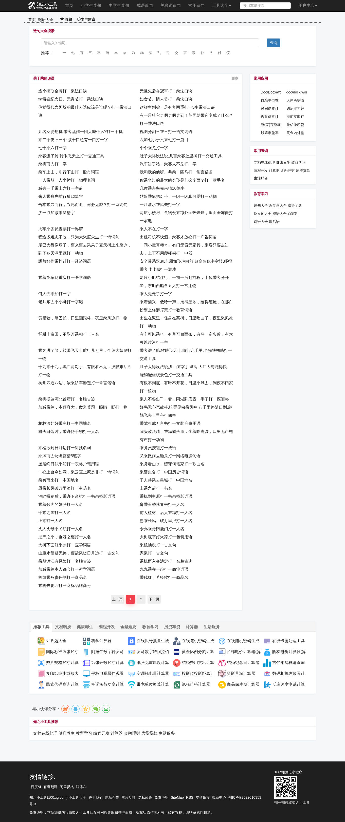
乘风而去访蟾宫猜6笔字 (59, 456)
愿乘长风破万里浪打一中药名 (64, 488)
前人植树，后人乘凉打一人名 (166, 512)
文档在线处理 (264, 162)
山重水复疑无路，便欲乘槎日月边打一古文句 (78, 553)
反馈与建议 (85, 19)
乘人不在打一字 (154, 229)
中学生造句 (119, 5)
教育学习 (298, 162)
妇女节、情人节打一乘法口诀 (166, 99)
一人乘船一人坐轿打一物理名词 (66, 180)
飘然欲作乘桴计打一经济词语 (64, 261)
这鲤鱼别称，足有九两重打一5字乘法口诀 (177, 107)
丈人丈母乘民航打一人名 (60, 529)
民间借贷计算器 (270, 108)
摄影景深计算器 (241, 673)
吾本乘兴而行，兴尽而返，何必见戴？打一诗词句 (83, 204)
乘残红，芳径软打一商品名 (164, 577)
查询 (273, 43)
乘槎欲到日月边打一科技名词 (64, 448)
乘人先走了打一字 (156, 294)
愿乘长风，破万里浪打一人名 (166, 521)
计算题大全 (56, 641)
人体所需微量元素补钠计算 (295, 100)
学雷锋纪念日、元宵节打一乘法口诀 (70, 99)
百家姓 (293, 214)
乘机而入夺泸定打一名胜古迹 (166, 561)
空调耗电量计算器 (153, 673)
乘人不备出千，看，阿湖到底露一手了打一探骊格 (184, 399)
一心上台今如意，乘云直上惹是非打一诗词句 (78, 472)
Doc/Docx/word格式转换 (271, 92)
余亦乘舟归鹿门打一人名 (162, 529)
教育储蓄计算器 (270, 116)
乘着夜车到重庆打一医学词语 (64, 277)
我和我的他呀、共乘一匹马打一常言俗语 (176, 172)
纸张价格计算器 (196, 684)
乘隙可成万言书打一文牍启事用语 (170, 423)
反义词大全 (262, 214)
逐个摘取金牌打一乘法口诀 (62, 91)
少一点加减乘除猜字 (56, 213)
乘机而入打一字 (52, 164)
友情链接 (203, 797)
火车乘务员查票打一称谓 (60, 229)
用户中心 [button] (307, 5)
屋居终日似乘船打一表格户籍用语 (68, 464)
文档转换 (63, 627)
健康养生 (283, 162)
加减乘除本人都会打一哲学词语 (66, 569)
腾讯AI (81, 787)
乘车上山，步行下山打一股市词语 (68, 172)
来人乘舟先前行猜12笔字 (60, 196)
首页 (69, 5)
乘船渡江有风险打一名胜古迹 (64, 561)
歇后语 (274, 222)
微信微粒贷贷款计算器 (295, 125)
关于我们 (95, 797)
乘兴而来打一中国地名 (58, 480)
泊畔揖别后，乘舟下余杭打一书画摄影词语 (76, 496)
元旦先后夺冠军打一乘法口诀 (166, 91)
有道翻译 (50, 787)
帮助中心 (219, 797)
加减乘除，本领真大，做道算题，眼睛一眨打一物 (83, 407)
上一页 (117, 599)
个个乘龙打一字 (154, 148)
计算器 (275, 170)
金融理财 (288, 170)
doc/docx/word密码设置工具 (296, 92)
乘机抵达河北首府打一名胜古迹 (66, 399)
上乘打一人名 (50, 521)
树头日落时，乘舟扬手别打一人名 (68, 431)
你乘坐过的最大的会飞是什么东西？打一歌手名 (182, 180)
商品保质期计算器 (243, 684)
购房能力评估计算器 (295, 108)
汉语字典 (295, 205)
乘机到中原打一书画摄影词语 (166, 496)
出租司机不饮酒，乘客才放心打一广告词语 (178, 237)
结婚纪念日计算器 (243, 662)
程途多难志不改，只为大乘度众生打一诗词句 (78, 237)
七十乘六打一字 (52, 148)
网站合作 (112, 797)
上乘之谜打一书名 (156, 488)
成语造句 (145, 5)
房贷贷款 (303, 170)
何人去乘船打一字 (54, 294)
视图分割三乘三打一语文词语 (166, 131)
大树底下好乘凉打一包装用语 (166, 537)
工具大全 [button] (221, 5)
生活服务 (261, 178)
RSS (189, 797)
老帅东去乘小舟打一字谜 (60, 302)
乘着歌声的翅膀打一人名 (60, 504)
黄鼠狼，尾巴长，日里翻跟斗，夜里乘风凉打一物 (83, 318)
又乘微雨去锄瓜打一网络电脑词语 (170, 456)
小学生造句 (91, 5)
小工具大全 (77, 797)
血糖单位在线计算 (270, 100)
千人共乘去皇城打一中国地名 (166, 480)
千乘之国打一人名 (54, 512)
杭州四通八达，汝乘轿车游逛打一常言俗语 (76, 383)
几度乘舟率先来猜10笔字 (162, 188)
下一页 (154, 599)
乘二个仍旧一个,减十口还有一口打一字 (73, 140)
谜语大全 (45, 19)
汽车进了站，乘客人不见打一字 (168, 164)
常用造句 (196, 5)
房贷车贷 (172, 627)
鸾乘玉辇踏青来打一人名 (162, 504)
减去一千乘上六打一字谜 (60, 188)
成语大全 (280, 214)
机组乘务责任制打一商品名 (62, 577)
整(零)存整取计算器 (271, 125)
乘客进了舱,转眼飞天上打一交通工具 (71, 156)
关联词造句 (170, 5)
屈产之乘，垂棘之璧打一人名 (64, 537)
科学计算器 (101, 641)
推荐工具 (41, 627)
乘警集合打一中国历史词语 (164, 472)
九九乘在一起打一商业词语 (164, 569)
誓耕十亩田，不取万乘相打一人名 (68, 334)
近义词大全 (278, 205)
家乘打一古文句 (154, 553)
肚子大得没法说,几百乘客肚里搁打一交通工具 (181, 156)
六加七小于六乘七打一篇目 (164, 140)
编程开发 (261, 170)
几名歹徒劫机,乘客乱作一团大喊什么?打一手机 (80, 131)
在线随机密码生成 (243, 641)
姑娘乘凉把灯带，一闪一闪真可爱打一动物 (178, 196)
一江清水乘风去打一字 (160, 204)
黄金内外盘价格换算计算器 (295, 133)
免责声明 (161, 797)
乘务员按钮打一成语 (158, 448)
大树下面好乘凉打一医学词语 (64, 545)
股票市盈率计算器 (270, 133)
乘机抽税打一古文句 (158, 545)
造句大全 (261, 205)
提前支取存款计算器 (295, 116)
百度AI (36, 787)
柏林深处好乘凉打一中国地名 (64, 423)
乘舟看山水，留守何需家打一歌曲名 (172, 464)
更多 (235, 78)
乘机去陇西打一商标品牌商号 (64, 585)
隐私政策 (145, 797)
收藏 (66, 19)
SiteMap (177, 797)
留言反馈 (128, 797)
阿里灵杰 (67, 787)
